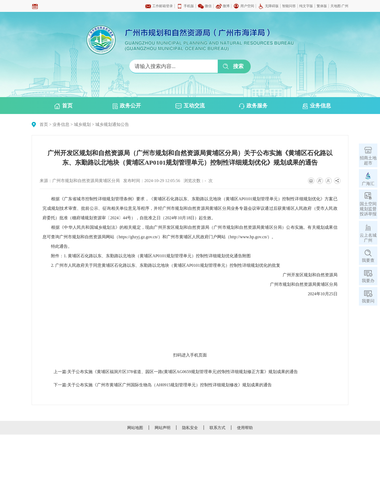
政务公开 (127, 106)
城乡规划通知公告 (112, 124)
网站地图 (135, 428)
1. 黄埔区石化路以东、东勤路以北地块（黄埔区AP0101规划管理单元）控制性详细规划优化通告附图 (157, 256)
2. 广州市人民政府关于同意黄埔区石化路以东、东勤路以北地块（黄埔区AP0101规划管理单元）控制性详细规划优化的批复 (165, 265)
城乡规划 (82, 124)
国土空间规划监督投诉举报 (368, 209)
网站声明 (162, 428)
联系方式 (217, 428)
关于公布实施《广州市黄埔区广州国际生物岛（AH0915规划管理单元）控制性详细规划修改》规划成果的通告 (169, 385)
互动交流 (190, 106)
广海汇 (368, 183)
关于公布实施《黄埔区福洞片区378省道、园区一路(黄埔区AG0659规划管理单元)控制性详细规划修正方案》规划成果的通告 (182, 371)
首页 (63, 106)
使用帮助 (245, 428)
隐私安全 (190, 428)
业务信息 (317, 106)
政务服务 (253, 106)
